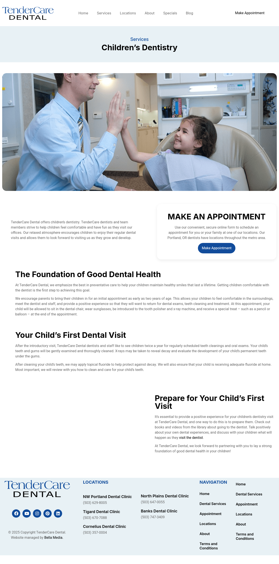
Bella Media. (53, 537)
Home (83, 13)
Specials (170, 13)
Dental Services (213, 504)
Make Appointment (216, 248)
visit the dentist (191, 437)
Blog (189, 13)
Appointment (210, 514)
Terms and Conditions (209, 546)
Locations (128, 13)
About (150, 13)
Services (104, 13)
